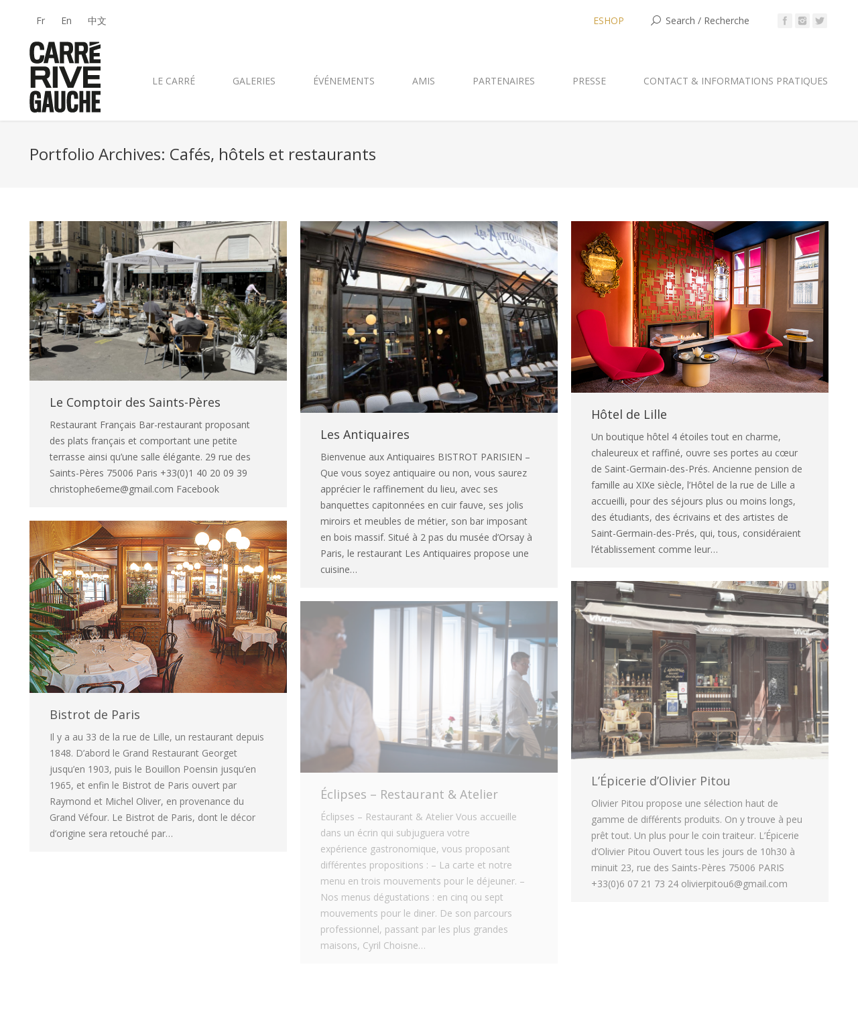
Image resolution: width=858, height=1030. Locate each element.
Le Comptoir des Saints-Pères (135, 402)
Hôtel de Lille (629, 414)
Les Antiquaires (365, 434)
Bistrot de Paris (95, 714)
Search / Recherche (707, 20)
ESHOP (608, 20)
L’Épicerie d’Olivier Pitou (661, 781)
